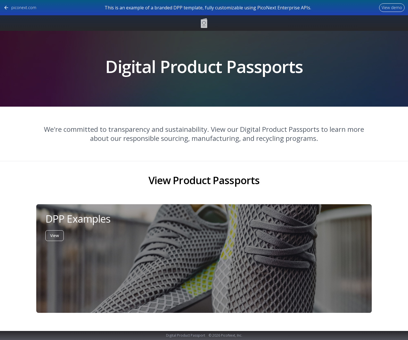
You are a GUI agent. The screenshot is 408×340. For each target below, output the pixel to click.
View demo (392, 7)
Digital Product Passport (185, 335)
